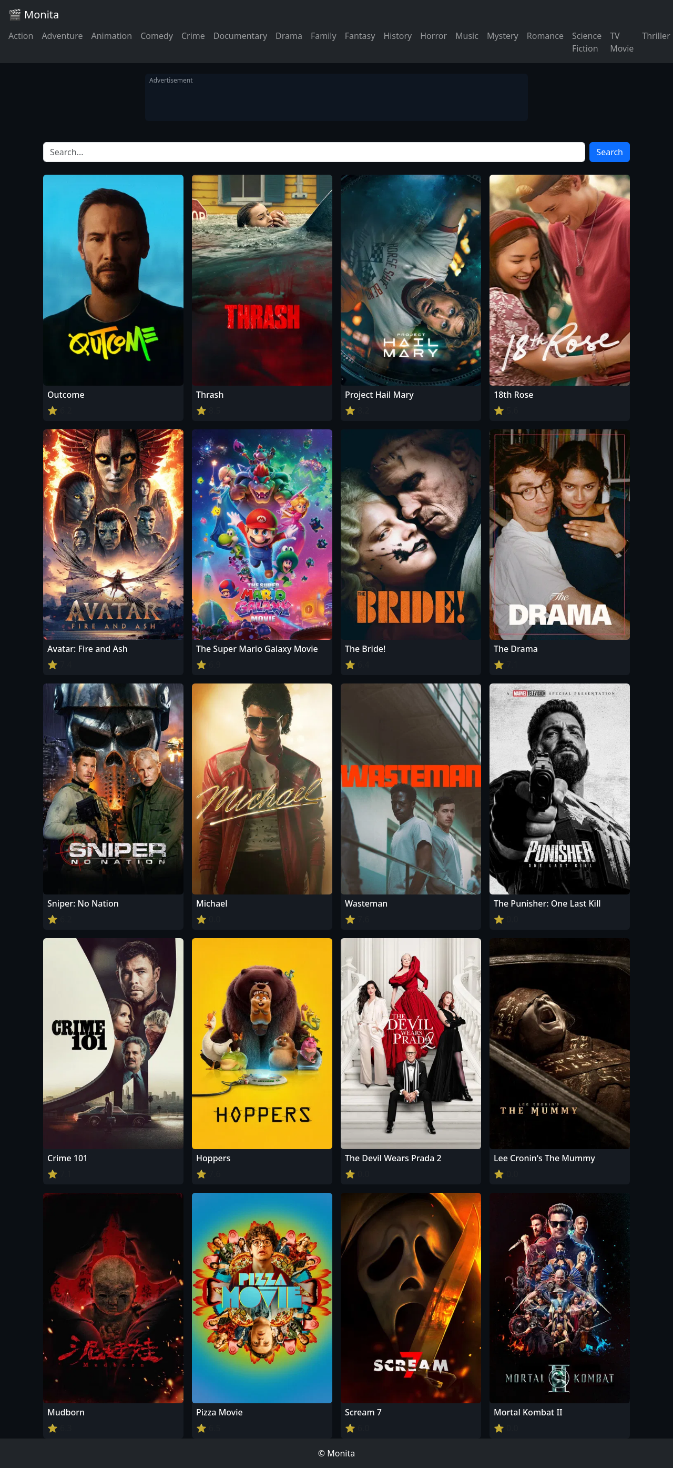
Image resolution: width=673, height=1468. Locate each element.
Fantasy (360, 36)
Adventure (62, 36)
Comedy (156, 36)
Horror (433, 36)
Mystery (502, 36)
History (397, 36)
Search (609, 152)
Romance (545, 36)
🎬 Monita (33, 14)
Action (20, 36)
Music (466, 36)
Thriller (656, 36)
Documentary (240, 36)
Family (323, 36)
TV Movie (622, 42)
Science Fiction (586, 42)
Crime (193, 36)
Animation (111, 36)
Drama (289, 36)
